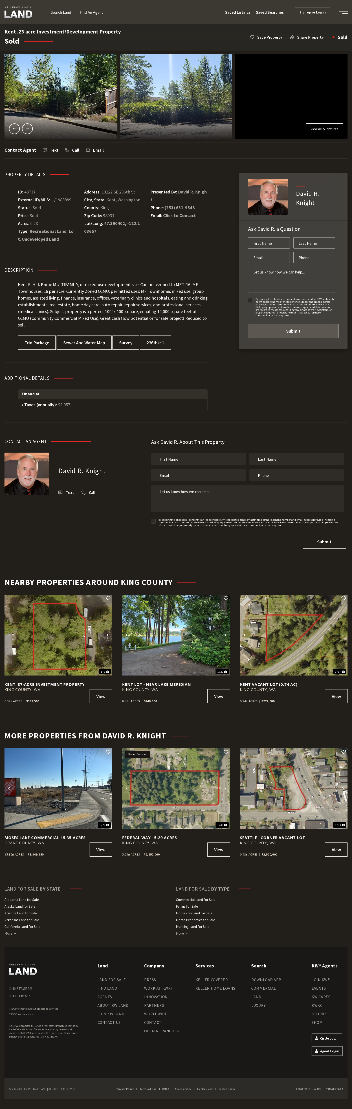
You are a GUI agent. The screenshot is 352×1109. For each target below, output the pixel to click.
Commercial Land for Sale (196, 897)
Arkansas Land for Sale (21, 918)
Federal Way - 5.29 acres (149, 835)
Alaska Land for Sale (19, 904)
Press (150, 977)
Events (319, 986)
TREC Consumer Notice (22, 1012)
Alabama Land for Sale (21, 897)
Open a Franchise (162, 1028)
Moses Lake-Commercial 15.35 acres (45, 835)
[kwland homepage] (23, 967)
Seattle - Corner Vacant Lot (272, 835)
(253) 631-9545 (180, 207)
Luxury (258, 1003)
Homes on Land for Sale (194, 911)
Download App (266, 977)
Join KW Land (110, 1011)
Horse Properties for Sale (195, 918)
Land (256, 994)
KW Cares (321, 994)
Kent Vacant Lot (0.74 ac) (268, 682)
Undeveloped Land (40, 239)
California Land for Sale (22, 924)
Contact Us (109, 1020)
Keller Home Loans (215, 986)
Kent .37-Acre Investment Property (44, 682)
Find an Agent (91, 12)
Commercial (263, 986)
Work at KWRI (158, 986)
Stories (320, 1011)
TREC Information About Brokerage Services (33, 1006)
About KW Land (112, 1003)
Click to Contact (179, 215)
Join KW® (321, 977)
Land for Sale (111, 977)
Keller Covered (212, 977)
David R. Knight (82, 470)
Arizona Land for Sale (20, 911)
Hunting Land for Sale (192, 924)
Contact (153, 1020)
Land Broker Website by (319, 1087)
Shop (317, 1020)
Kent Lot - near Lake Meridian (156, 682)
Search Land (61, 12)
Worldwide (155, 1011)
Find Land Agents (107, 990)
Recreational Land (47, 231)
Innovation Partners (155, 999)
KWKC (317, 1003)
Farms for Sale (187, 904)
